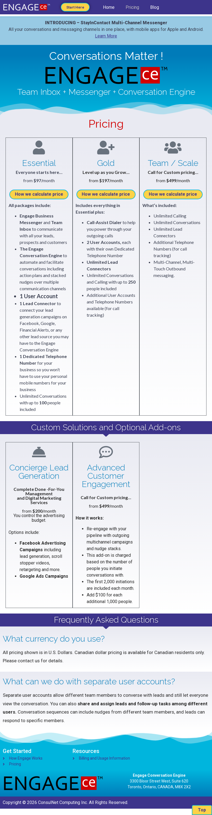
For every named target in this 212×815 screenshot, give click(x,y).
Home (109, 8)
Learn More (106, 36)
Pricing (132, 8)
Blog (154, 8)
